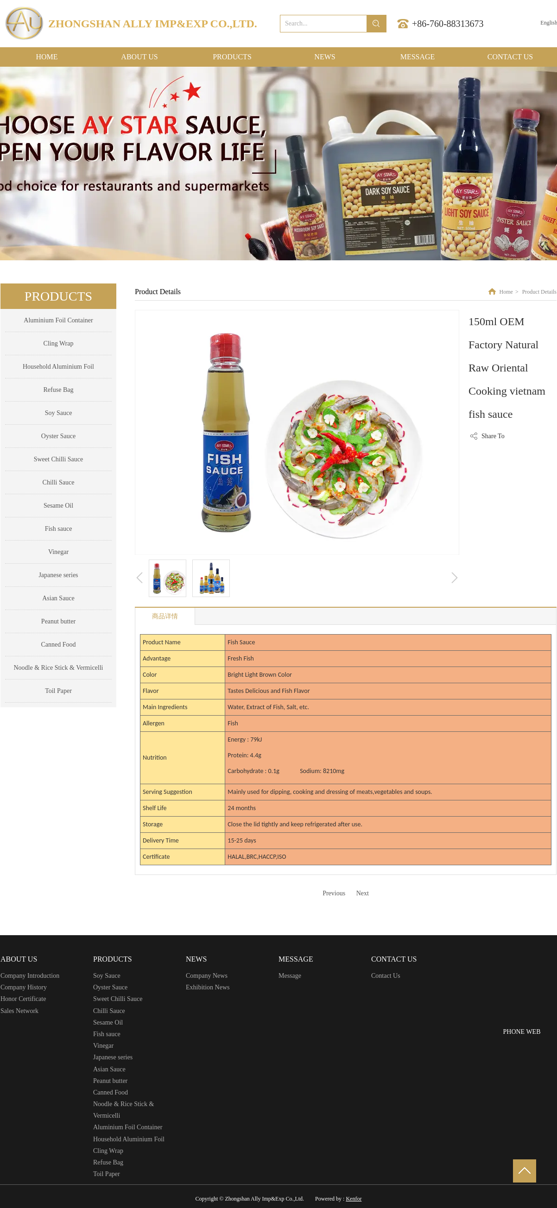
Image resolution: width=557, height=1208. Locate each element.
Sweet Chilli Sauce (118, 998)
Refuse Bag (108, 1162)
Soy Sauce (106, 975)
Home (506, 292)
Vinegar (103, 1045)
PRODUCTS (112, 959)
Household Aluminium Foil (129, 1139)
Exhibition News (208, 987)
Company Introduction (29, 975)
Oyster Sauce (110, 987)
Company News (207, 975)
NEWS (196, 959)
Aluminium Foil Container (127, 1127)
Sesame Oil (108, 1022)
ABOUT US (18, 959)
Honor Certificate (23, 998)
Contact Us (385, 975)
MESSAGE (295, 959)
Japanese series (113, 1057)
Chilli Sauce (109, 1010)
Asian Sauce (109, 1069)
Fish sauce (106, 1034)
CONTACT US (394, 959)
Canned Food (110, 1092)
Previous (334, 893)
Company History (23, 987)
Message (289, 975)
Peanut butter (110, 1080)
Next (362, 893)
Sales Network (19, 1010)
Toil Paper (106, 1173)
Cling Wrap (108, 1150)
